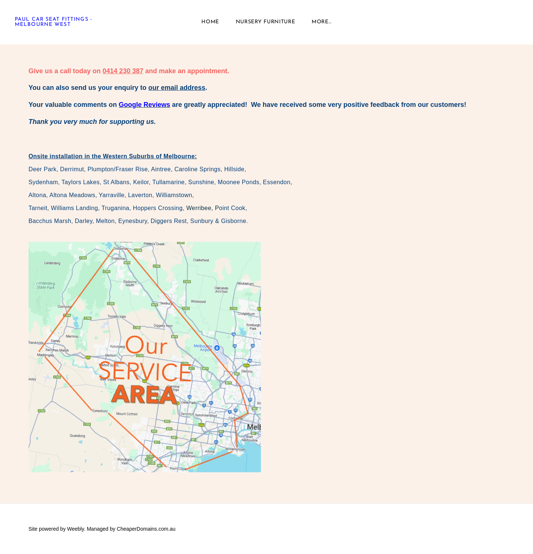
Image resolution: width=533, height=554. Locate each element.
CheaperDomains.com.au (146, 529)
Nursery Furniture (265, 22)
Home (210, 22)
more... (322, 22)
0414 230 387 (123, 71)
